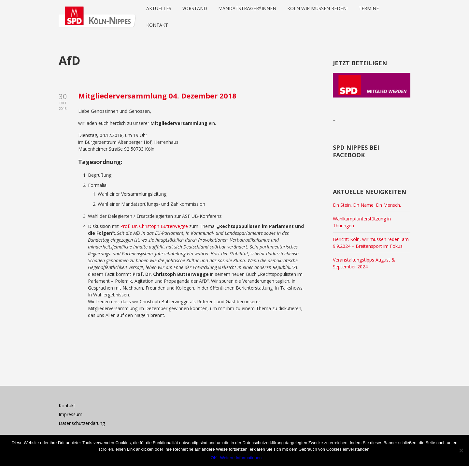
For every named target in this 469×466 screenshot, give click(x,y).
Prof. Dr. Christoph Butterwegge (154, 226)
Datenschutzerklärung (82, 423)
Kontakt (67, 405)
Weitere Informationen (241, 457)
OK (214, 457)
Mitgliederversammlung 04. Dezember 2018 (157, 95)
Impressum (70, 414)
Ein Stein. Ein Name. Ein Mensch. (367, 205)
